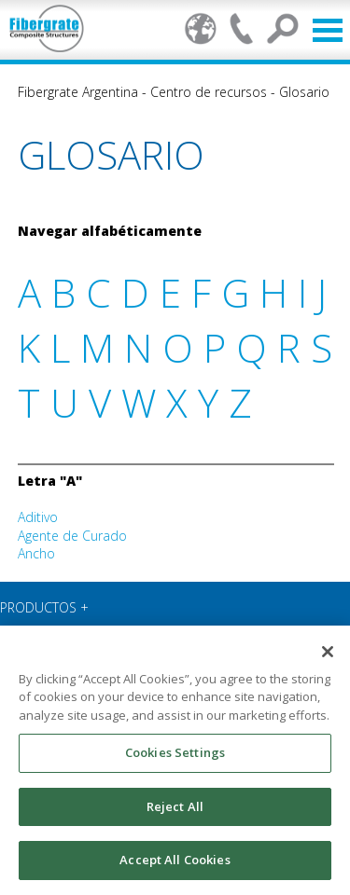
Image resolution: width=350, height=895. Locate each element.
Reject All (175, 806)
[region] (175, 760)
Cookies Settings (175, 752)
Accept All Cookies (174, 859)
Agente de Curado (72, 535)
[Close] (327, 651)
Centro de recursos (208, 92)
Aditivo (38, 517)
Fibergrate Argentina (78, 92)
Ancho (36, 553)
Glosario (304, 92)
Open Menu (327, 30)
